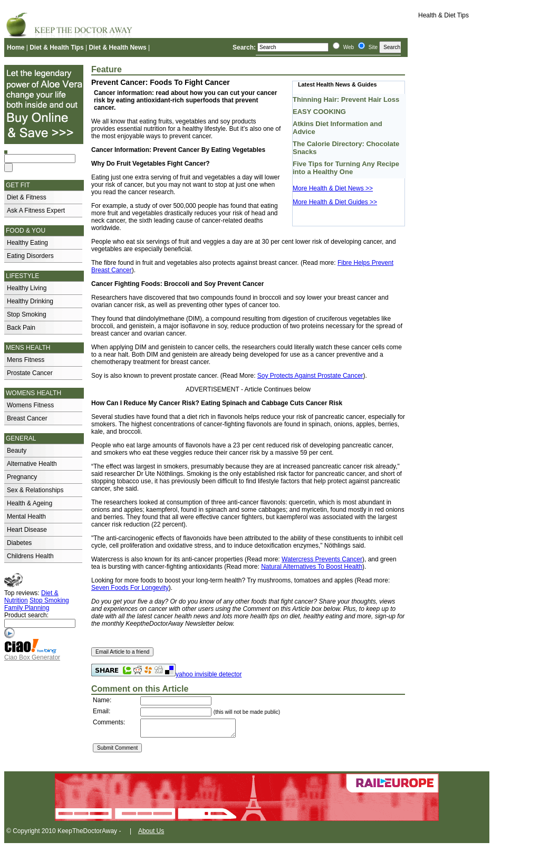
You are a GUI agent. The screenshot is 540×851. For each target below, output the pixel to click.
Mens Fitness (25, 360)
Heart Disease (27, 529)
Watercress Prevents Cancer (322, 559)
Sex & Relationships (35, 490)
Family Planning (26, 607)
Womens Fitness (30, 405)
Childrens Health (30, 556)
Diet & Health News (117, 47)
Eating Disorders (30, 256)
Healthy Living (26, 288)
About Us (151, 834)
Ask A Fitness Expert (36, 210)
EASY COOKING (319, 112)
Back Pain (21, 327)
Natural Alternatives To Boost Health (311, 566)
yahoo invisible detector (209, 674)
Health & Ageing (29, 503)
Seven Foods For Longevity (130, 587)
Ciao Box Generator (32, 657)
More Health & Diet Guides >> (335, 202)
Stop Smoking (26, 314)
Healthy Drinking (30, 301)
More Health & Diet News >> (333, 188)
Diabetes (19, 543)
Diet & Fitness (26, 197)
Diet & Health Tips (56, 47)
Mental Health (26, 516)
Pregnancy (22, 477)
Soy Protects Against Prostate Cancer (310, 375)
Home (15, 47)
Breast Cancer (27, 418)
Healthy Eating (27, 242)
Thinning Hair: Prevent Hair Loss (346, 99)
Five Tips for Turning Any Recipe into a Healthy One (346, 168)
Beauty (16, 450)
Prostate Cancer (30, 373)
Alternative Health (32, 463)
